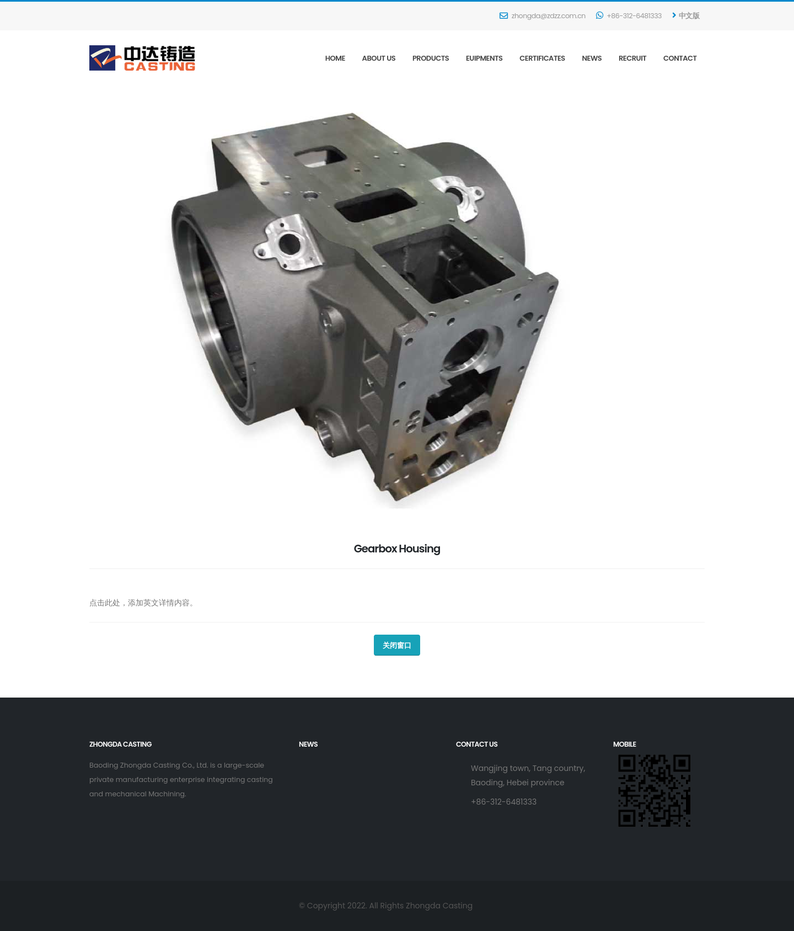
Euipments (484, 58)
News (592, 58)
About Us (379, 58)
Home (335, 58)
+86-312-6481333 (629, 15)
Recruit (632, 58)
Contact (680, 58)
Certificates (542, 58)
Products (430, 58)
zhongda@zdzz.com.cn (542, 15)
